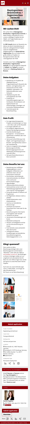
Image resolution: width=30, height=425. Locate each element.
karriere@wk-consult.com (10, 254)
